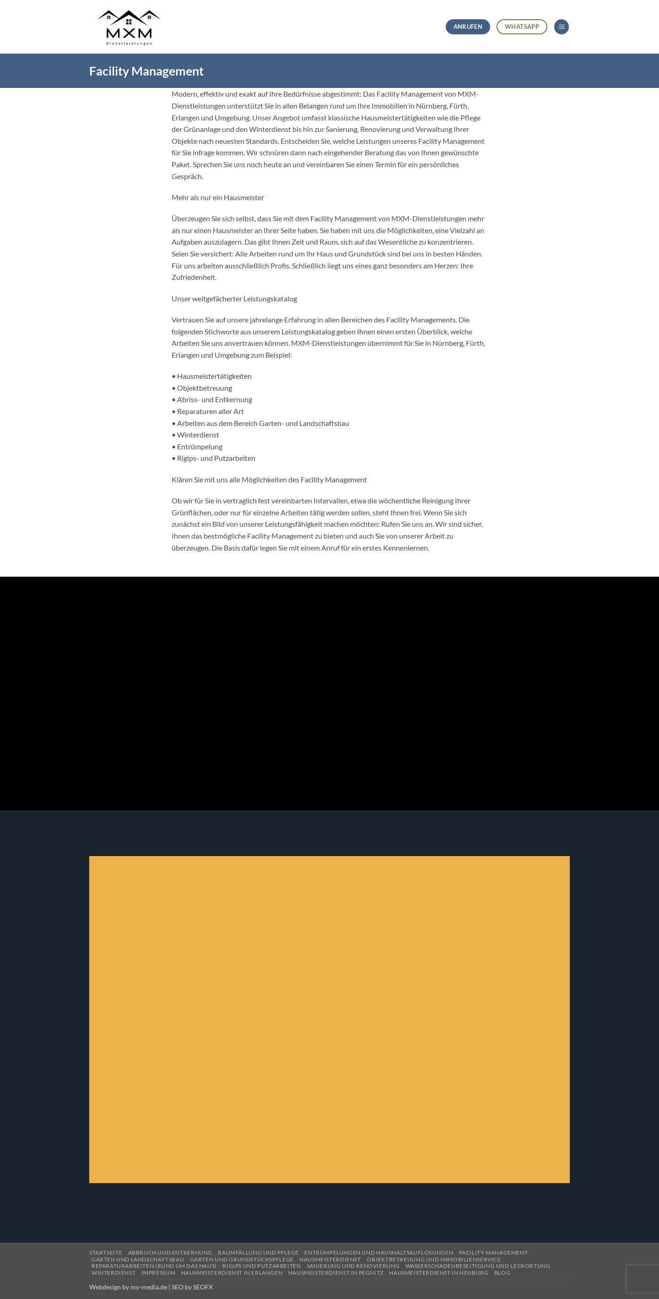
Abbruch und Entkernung (170, 1252)
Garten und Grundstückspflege (242, 1259)
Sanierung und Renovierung (353, 1265)
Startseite (105, 1252)
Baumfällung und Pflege (258, 1252)
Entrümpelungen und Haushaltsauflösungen (378, 1252)
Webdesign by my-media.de (128, 1287)
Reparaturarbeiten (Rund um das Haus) (154, 1265)
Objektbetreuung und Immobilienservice (434, 1259)
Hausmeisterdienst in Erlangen (232, 1272)
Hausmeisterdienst (330, 1259)
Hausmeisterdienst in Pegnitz (336, 1272)
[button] (561, 26)
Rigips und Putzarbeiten (261, 1265)
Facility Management (493, 1252)
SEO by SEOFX (192, 1287)
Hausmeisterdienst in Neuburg (438, 1272)
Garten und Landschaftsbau (138, 1259)
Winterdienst (113, 1272)
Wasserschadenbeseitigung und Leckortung (478, 1265)
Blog (502, 1272)
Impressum (158, 1272)
